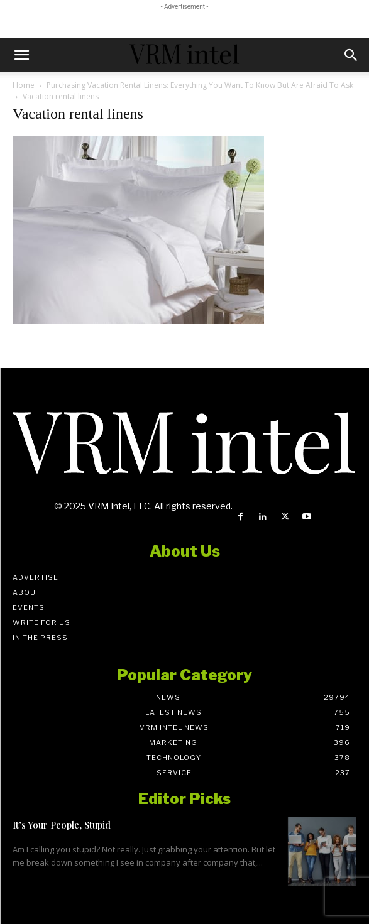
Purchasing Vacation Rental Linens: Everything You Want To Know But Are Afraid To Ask (201, 85)
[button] (21, 55)
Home (24, 85)
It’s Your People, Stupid (62, 824)
